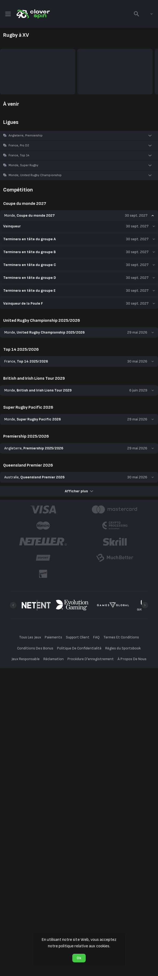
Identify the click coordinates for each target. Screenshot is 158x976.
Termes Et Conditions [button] (121, 560)
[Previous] (13, 528)
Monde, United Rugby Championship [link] (35, 175)
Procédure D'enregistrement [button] (90, 581)
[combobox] (147, 14)
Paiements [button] (53, 560)
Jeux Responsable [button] (25, 581)
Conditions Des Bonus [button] (35, 571)
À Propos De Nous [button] (132, 581)
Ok (79, 958)
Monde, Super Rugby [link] (23, 165)
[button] (79, 136)
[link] (32, 14)
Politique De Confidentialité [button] (79, 571)
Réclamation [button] (53, 581)
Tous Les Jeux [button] (30, 560)
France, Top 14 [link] (19, 155)
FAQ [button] (96, 560)
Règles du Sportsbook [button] (123, 571)
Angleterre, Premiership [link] (26, 136)
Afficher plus (79, 414)
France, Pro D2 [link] (19, 145)
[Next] (145, 528)
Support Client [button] (77, 560)
